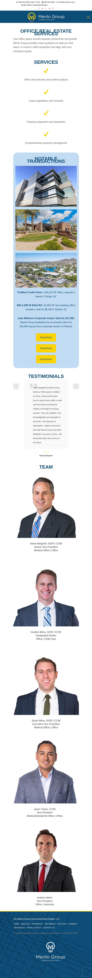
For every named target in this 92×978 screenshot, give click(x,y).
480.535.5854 (49, 2)
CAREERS (72, 924)
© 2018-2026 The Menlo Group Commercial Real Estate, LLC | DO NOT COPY (45, 933)
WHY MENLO (50, 924)
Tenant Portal (66, 5)
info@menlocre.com (67, 2)
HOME (16, 924)
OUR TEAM (62, 924)
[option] (46, 418)
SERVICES (25, 924)
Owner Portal (54, 5)
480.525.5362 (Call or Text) (29, 2)
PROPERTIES (37, 924)
